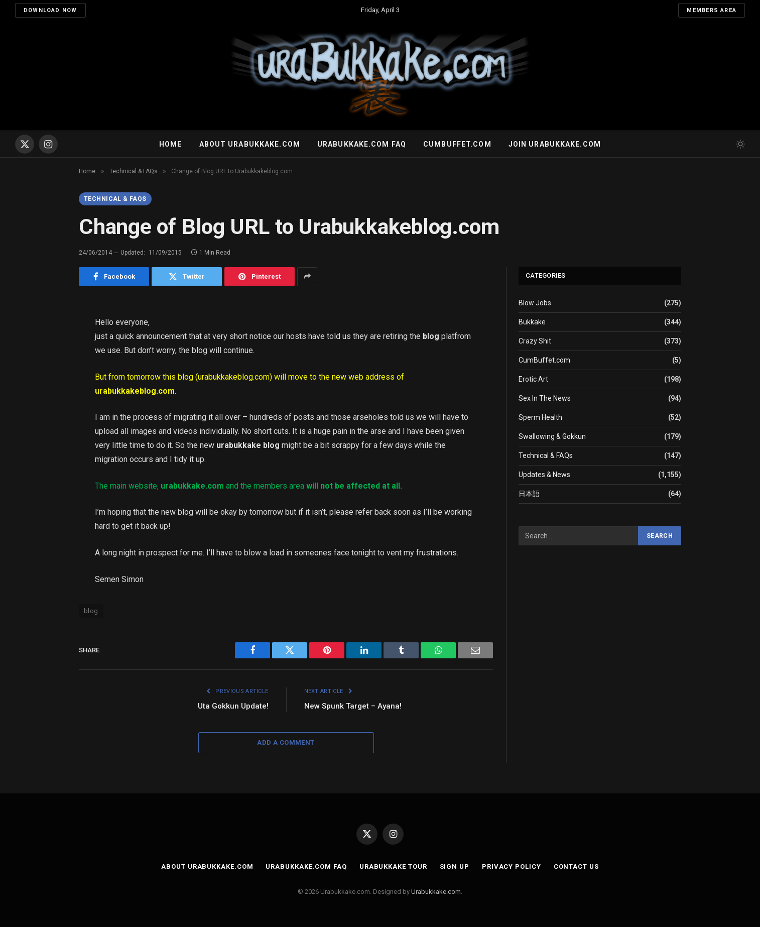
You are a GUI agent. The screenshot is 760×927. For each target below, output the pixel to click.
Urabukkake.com (436, 891)
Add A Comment (285, 742)
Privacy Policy (511, 866)
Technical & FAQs (115, 198)
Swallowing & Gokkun (552, 436)
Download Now (50, 10)
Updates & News (544, 475)
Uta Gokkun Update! (233, 706)
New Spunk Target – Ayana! (353, 706)
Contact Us (576, 866)
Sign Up (454, 866)
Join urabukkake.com (555, 144)
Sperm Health (540, 417)
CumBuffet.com (544, 360)
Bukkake (532, 322)
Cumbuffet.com (457, 144)
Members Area (711, 10)
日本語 (529, 494)
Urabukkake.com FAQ (361, 144)
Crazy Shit (535, 341)
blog (91, 611)
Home (170, 144)
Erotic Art (533, 379)
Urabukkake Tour (393, 866)
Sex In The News (545, 398)
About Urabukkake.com (249, 144)
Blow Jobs (535, 303)
